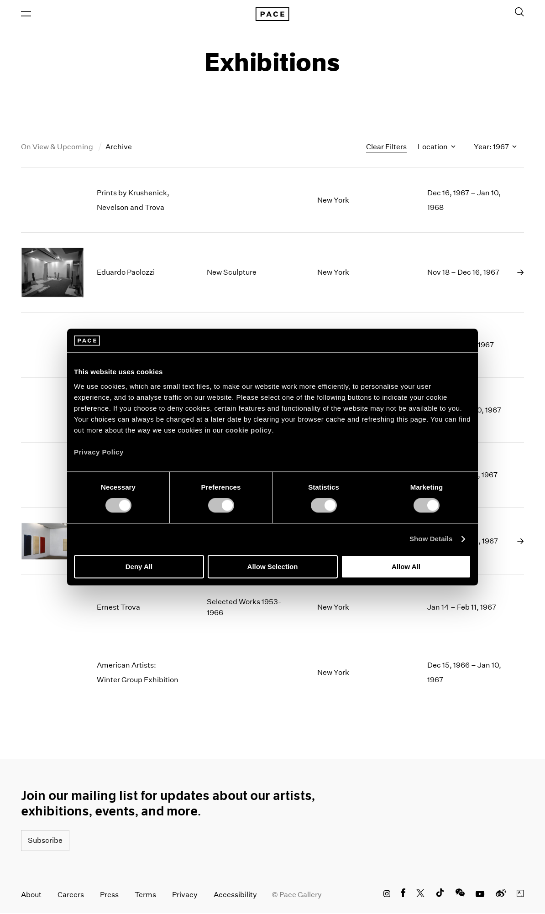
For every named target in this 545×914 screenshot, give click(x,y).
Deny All (139, 566)
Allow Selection (272, 566)
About (31, 895)
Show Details (431, 539)
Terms (145, 895)
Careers (71, 895)
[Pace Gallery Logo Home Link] (272, 14)
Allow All (406, 566)
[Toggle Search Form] (519, 12)
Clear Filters (386, 147)
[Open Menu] (26, 14)
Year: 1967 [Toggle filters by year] (495, 147)
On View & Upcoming (57, 147)
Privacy (185, 895)
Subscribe (45, 841)
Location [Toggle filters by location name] (437, 147)
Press (109, 895)
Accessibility (235, 895)
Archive (118, 147)
